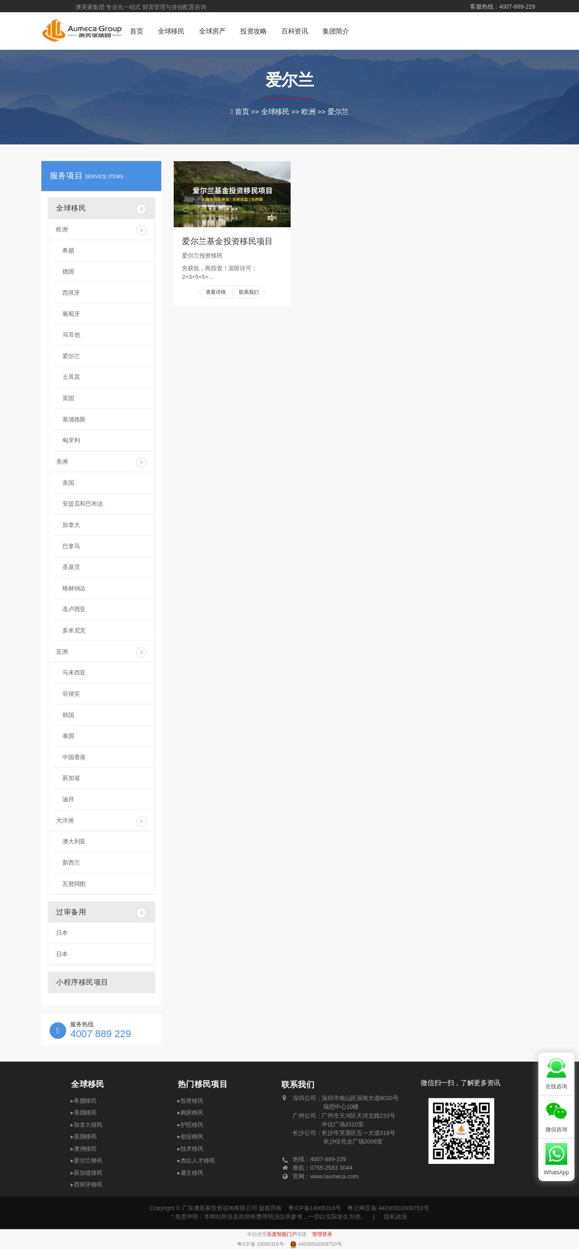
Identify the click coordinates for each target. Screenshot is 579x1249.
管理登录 (322, 1234)
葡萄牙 (71, 314)
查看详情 (216, 292)
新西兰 (71, 862)
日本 (62, 932)
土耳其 (71, 377)
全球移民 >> (281, 112)
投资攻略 (253, 31)
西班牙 (71, 292)
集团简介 (336, 31)
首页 (136, 31)
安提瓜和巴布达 (82, 503)
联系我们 (249, 292)
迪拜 (68, 799)
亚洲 (101, 652)
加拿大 (71, 525)
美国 (68, 482)
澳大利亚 (73, 841)
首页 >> (248, 112)
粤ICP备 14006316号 (261, 1244)
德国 (68, 271)
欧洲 (101, 230)
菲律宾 (71, 693)
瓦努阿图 (73, 884)
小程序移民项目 (82, 982)
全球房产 (212, 31)
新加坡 (71, 778)
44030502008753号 (320, 1244)
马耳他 (71, 334)
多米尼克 (73, 630)
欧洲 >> (314, 112)
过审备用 (101, 913)
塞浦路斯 (73, 419)
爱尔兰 (290, 80)
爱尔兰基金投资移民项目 (227, 241)
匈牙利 (71, 440)
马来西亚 (73, 672)
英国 (68, 398)
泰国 (68, 735)
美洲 (101, 462)
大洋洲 (101, 821)
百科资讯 (294, 31)
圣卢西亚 (73, 609)
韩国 (68, 715)
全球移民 (171, 31)
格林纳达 (73, 588)
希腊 (68, 250)
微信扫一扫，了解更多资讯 (460, 1082)
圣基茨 (71, 567)
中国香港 (73, 757)
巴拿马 (71, 546)
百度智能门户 (282, 1234)
